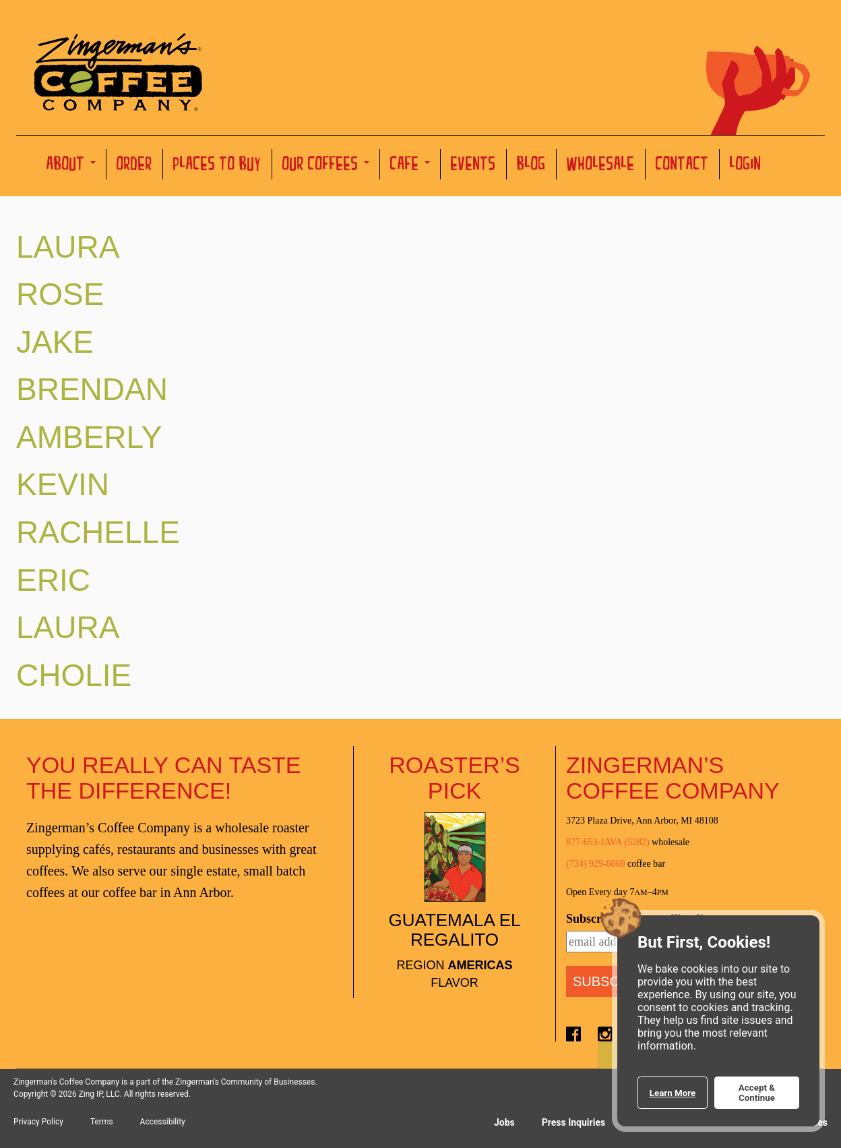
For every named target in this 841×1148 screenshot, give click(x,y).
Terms (101, 1121)
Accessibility (162, 1121)
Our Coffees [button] (325, 165)
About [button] (71, 165)
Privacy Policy (38, 1121)
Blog (531, 165)
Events (473, 165)
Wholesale (601, 165)
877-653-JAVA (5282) (608, 842)
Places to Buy (217, 165)
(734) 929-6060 (595, 864)
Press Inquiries (573, 1122)
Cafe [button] (410, 165)
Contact (682, 165)
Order (134, 165)
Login (745, 165)
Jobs (504, 1122)
